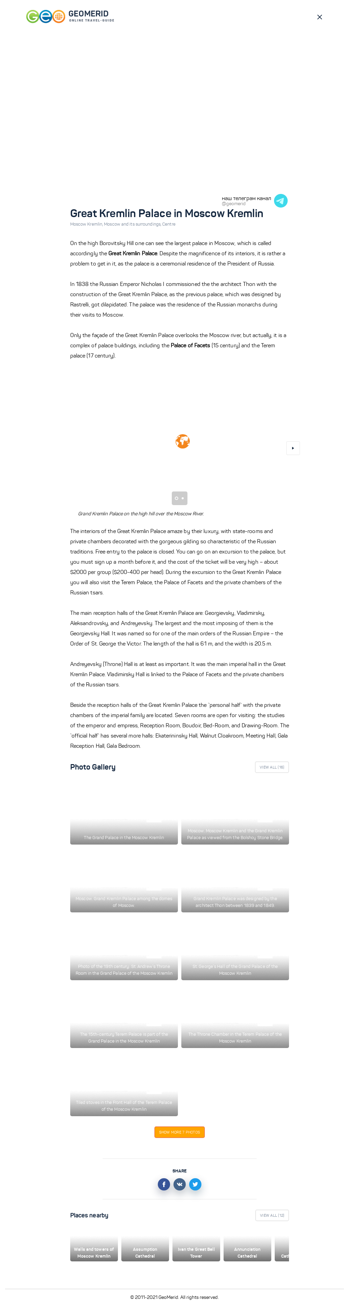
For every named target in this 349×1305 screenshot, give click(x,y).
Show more (179, 1132)
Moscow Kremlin (87, 224)
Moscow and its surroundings (133, 224)
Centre (169, 224)
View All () (272, 767)
